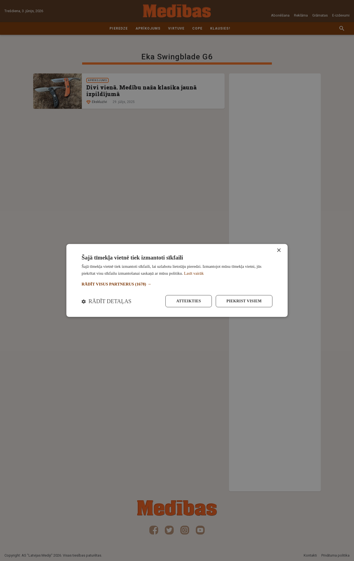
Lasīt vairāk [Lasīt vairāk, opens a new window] (194, 273)
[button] (177, 284)
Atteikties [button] (188, 301)
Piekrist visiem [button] (244, 301)
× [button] (279, 250)
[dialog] (177, 280)
